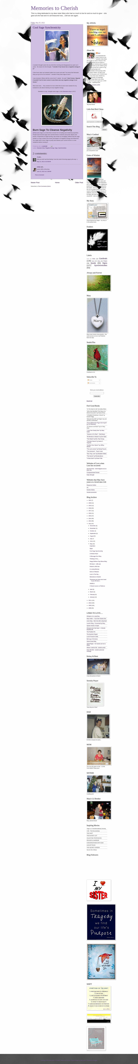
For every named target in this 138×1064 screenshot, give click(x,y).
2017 (90, 510)
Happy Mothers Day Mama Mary (98, 561)
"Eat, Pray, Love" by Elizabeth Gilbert (96, 453)
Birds (93, 258)
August (92, 536)
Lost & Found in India (92, 636)
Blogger (95, 1060)
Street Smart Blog (91, 641)
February (92, 594)
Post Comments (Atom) (44, 186)
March (92, 592)
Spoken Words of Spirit (93, 625)
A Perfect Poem (94, 553)
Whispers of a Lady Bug (93, 616)
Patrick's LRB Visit (94, 566)
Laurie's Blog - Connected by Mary (96, 623)
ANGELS (92, 583)
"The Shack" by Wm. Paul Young (95, 439)
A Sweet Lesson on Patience (97, 586)
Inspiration (92, 546)
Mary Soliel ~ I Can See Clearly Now (96, 618)
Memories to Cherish (54, 8)
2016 (90, 513)
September (93, 533)
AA (87, 487)
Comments (91, 383)
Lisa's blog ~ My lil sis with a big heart (97, 621)
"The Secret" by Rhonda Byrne (95, 456)
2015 (90, 516)
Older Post (79, 183)
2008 (90, 608)
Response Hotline (91, 485)
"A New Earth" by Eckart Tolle (94, 458)
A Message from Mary (95, 556)
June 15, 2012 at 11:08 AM (44, 171)
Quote (93, 263)
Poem (105, 261)
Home (57, 183)
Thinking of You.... (94, 558)
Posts (90, 380)
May (91, 543)
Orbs (98, 261)
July (91, 538)
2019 (90, 505)
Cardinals (103, 258)
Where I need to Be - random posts (96, 647)
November (93, 528)
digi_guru (83, 1060)
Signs (104, 263)
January (92, 597)
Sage (56, 148)
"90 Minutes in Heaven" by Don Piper (96, 436)
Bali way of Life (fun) (92, 639)
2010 (90, 603)
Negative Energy (49, 148)
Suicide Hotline (91, 490)
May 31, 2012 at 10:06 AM (44, 161)
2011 (90, 600)
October (92, 531)
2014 (90, 518)
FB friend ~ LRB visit (95, 564)
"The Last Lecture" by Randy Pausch (96, 449)
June (91, 541)
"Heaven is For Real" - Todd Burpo (96, 434)
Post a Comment (39, 175)
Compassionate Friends (93, 472)
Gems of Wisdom (94, 571)
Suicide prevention (92, 492)
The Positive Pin (91, 632)
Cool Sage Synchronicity (47, 27)
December (93, 525)
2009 (90, 605)
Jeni (99, 53)
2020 (90, 503)
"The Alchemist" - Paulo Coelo (95, 451)
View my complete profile (93, 85)
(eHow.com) (36, 132)
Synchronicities (62, 148)
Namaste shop (67, 91)
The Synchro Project (92, 634)
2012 (90, 523)
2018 (90, 508)
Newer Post (35, 183)
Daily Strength (90, 475)
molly (38, 167)
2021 (90, 500)
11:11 (88, 258)
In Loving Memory (94, 569)
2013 (90, 521)
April (91, 589)
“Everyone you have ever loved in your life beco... (98, 580)
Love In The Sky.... (95, 574)
